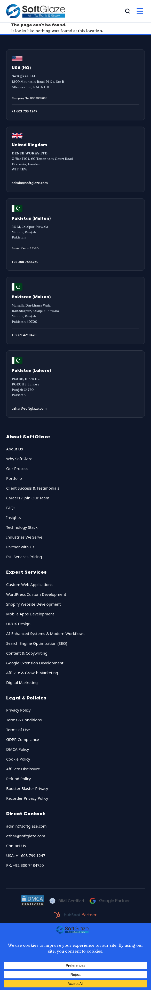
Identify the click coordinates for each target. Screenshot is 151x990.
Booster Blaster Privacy (27, 788)
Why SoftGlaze (19, 458)
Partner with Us (20, 546)
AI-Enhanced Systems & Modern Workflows (45, 633)
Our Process (17, 468)
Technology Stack (22, 527)
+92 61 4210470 (24, 335)
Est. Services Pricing (24, 556)
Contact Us (16, 845)
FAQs (10, 507)
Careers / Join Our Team (27, 497)
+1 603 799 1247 (24, 111)
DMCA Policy (17, 749)
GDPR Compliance (22, 739)
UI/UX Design (18, 623)
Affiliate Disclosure (23, 768)
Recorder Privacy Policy (27, 798)
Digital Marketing (22, 682)
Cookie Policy (18, 759)
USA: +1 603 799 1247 (25, 855)
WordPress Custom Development (36, 594)
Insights (13, 517)
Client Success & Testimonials (32, 488)
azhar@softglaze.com (29, 408)
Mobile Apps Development (30, 613)
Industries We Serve (24, 537)
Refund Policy (18, 778)
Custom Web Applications (29, 584)
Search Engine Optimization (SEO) (36, 643)
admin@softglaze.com (30, 182)
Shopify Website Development (33, 604)
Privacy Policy (18, 710)
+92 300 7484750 (25, 261)
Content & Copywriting (26, 653)
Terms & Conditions (24, 719)
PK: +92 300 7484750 (25, 865)
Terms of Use (18, 729)
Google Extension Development (34, 662)
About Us (14, 448)
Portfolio (14, 478)
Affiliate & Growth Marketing (32, 672)
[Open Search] (127, 11)
